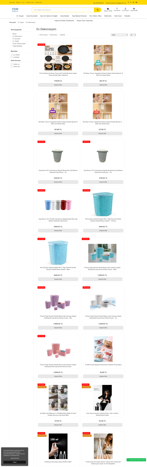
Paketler (127, 16)
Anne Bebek (64, 16)
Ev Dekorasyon (30, 22)
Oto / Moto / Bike (95, 16)
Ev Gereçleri (14, 39)
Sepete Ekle (52, 84)
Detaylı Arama (31, 2)
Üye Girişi (12, 2)
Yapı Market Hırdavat (79, 16)
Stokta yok (16, 67)
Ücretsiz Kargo (44, 34)
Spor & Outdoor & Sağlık (48, 16)
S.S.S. (23, 2)
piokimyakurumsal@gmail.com (116, 2)
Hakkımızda (40, 2)
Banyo (13, 34)
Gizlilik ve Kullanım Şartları (50, 426)
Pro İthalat (16, 56)
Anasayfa (12, 22)
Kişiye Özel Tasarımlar (114, 445)
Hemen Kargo (53, 34)
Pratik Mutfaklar (15, 47)
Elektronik (107, 16)
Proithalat (16, 58)
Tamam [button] (14, 462)
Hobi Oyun (118, 16)
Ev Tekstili (14, 41)
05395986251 (99, 2)
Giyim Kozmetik (32, 16)
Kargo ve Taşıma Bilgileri (49, 428)
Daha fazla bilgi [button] (15, 458)
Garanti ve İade (47, 431)
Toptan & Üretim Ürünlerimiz (116, 443)
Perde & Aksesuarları (17, 44)
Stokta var (16, 65)
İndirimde (62, 34)
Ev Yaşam (20, 16)
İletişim (18, 2)
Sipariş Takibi (46, 424)
